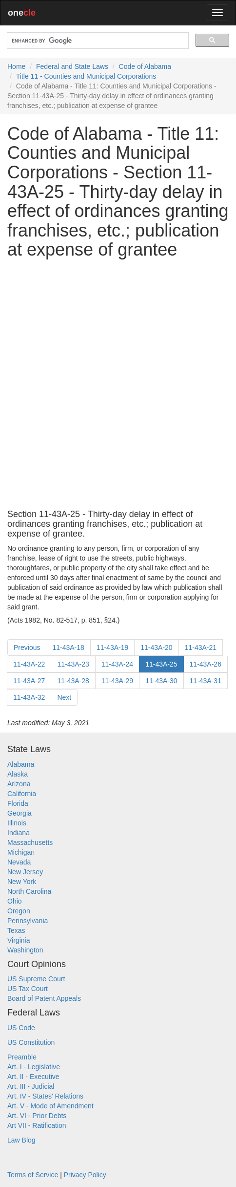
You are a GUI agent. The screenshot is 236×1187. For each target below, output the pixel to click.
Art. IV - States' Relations (45, 1096)
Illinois (16, 823)
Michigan (21, 852)
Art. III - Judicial (30, 1086)
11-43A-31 (205, 681)
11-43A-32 (29, 697)
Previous (27, 647)
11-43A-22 (29, 664)
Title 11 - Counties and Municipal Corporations (86, 76)
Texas (16, 930)
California (21, 794)
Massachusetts (30, 842)
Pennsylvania (27, 921)
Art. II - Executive (33, 1076)
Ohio (14, 901)
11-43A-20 (156, 647)
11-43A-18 (68, 647)
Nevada (19, 862)
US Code (21, 1028)
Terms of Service (32, 1175)
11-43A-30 (161, 681)
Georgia (19, 813)
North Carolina (29, 891)
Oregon (18, 911)
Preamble (22, 1057)
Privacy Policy (85, 1175)
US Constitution (31, 1042)
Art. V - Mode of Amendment (50, 1106)
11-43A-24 (117, 664)
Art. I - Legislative (33, 1067)
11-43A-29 (117, 681)
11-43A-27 (29, 681)
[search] (97, 40)
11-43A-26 (205, 664)
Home (16, 66)
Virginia (18, 940)
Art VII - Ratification (36, 1125)
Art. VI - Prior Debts (36, 1116)
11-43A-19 (112, 647)
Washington (25, 950)
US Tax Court (27, 989)
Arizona (18, 784)
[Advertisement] (118, 384)
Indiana (18, 833)
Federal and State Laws (72, 66)
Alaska (17, 774)
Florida (17, 803)
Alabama (20, 764)
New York (21, 881)
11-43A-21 (200, 647)
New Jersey (25, 872)
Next (64, 697)
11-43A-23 (73, 664)
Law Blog (21, 1140)
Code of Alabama (145, 66)
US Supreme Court (36, 979)
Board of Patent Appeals (44, 998)
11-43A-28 (73, 681)
